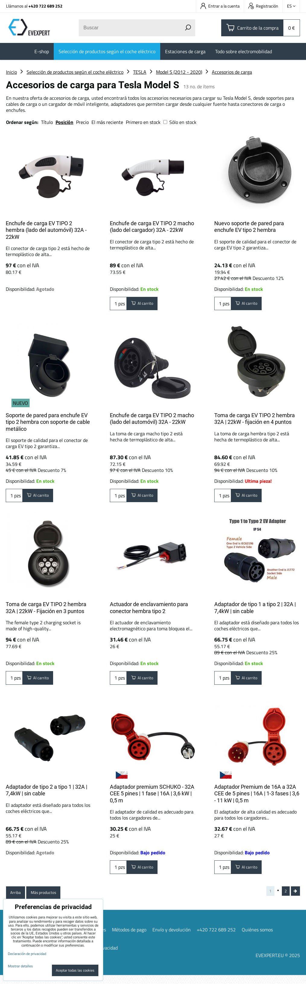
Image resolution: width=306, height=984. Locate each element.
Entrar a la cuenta (220, 6)
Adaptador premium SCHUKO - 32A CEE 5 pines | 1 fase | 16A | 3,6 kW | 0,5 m (152, 799)
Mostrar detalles (20, 966)
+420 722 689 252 (45, 6)
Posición (64, 122)
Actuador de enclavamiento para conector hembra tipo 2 (149, 610)
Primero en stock (143, 122)
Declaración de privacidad (27, 953)
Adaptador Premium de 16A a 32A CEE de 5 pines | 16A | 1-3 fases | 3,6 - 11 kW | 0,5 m (256, 799)
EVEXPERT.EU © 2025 (278, 964)
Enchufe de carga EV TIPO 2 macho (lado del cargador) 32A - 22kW (152, 226)
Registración (263, 6)
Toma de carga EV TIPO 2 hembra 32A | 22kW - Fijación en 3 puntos (46, 610)
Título (47, 122)
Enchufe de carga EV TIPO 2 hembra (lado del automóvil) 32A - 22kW (46, 230)
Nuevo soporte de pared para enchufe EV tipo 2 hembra (249, 226)
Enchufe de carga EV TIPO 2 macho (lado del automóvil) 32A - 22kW (152, 418)
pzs (118, 305)
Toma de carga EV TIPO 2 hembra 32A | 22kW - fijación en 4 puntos (254, 418)
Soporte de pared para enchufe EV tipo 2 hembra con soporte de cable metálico (48, 422)
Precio (83, 122)
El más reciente (107, 122)
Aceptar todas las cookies (75, 970)
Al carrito (145, 305)
